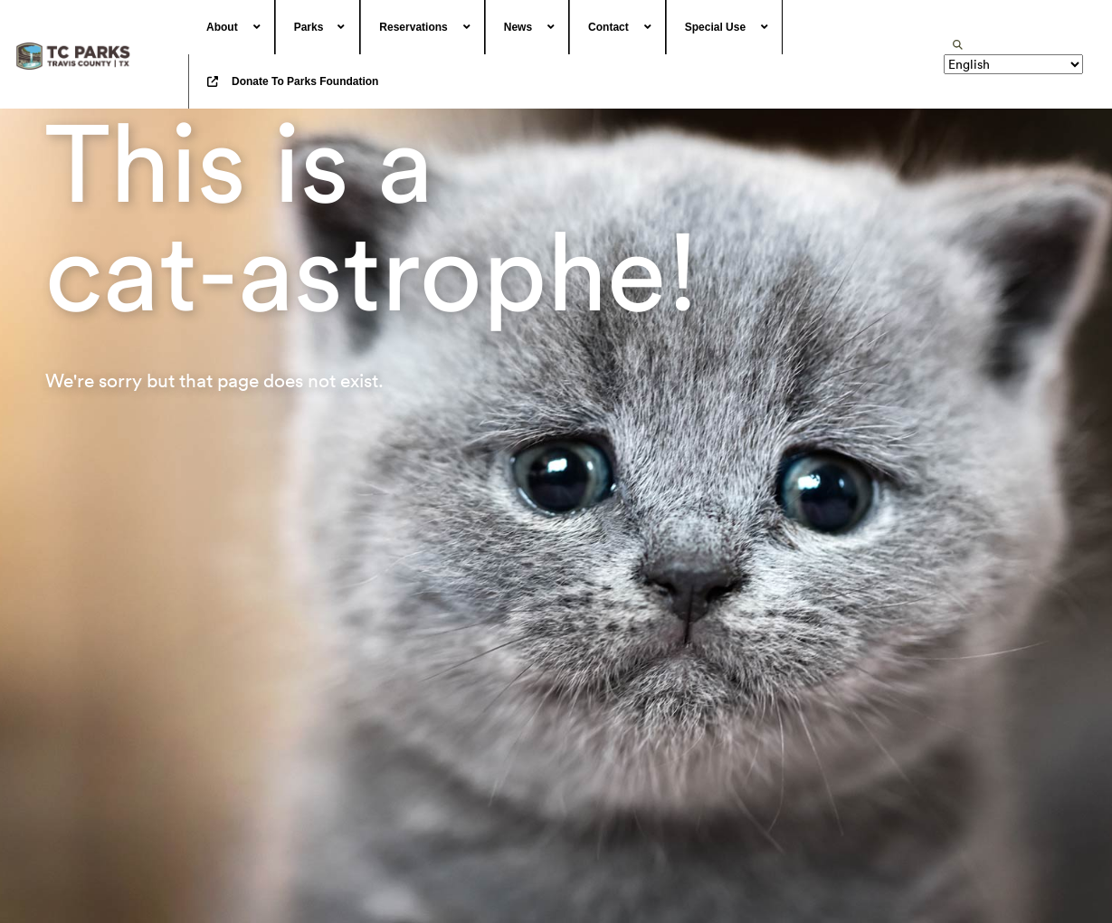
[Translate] (1013, 64)
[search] (958, 44)
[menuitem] (231, 27)
